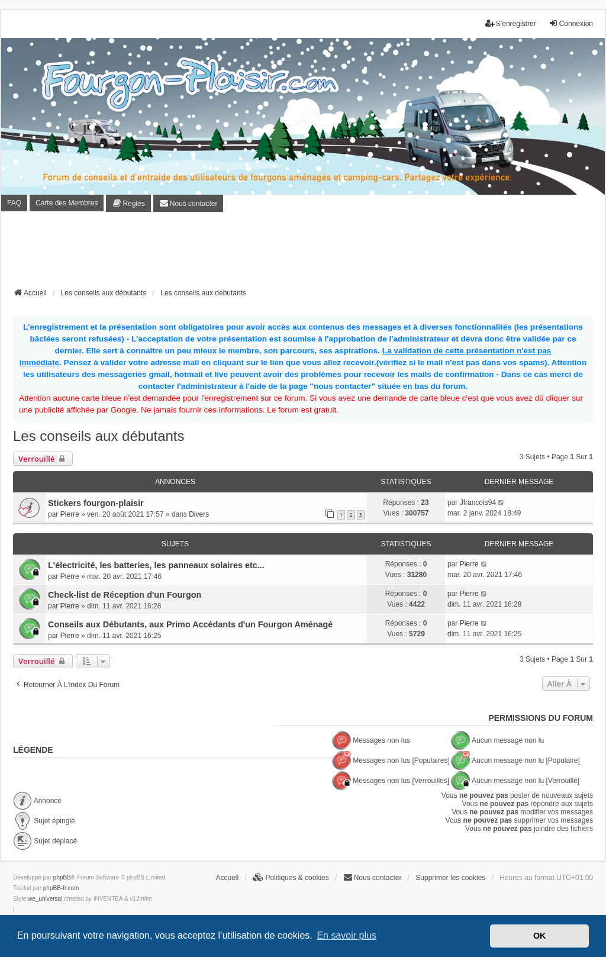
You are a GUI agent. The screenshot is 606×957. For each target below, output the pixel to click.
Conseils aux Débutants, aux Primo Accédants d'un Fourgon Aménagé (190, 624)
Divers (199, 514)
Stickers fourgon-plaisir (96, 503)
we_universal (45, 898)
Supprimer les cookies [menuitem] (450, 878)
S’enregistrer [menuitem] (510, 23)
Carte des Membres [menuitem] (67, 203)
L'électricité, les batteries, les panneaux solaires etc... (156, 565)
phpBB (62, 877)
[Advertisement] (303, 253)
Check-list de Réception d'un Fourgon (124, 595)
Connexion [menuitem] (571, 23)
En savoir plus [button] (346, 935)
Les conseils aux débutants (99, 436)
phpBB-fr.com (61, 888)
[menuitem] (128, 203)
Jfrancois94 (478, 502)
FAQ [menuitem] (14, 203)
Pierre (69, 514)
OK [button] (539, 935)
